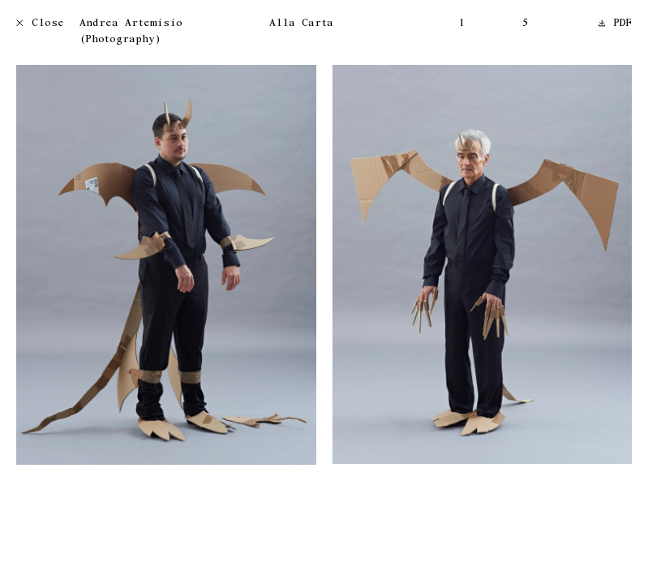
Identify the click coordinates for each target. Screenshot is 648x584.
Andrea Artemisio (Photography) (130, 32)
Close (40, 24)
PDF (616, 24)
